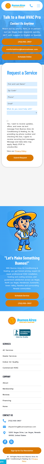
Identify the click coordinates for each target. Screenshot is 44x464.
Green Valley (10, 285)
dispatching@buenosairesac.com (22, 426)
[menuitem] (22, 350)
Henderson (24, 282)
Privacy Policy (20, 151)
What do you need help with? (19, 109)
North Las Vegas (12, 282)
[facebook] (5, 442)
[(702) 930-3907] (31, 7)
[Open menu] (38, 5)
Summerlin (34, 282)
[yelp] (11, 442)
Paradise (20, 285)
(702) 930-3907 (14, 421)
